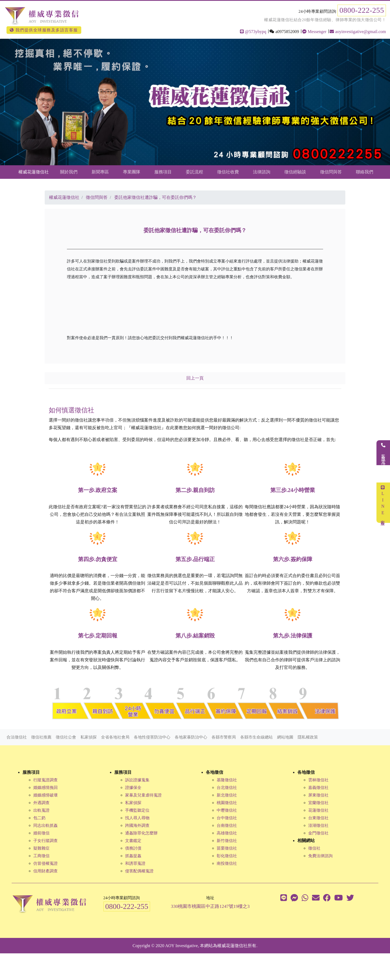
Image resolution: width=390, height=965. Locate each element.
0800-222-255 (361, 10)
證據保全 (133, 787)
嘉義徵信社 (318, 787)
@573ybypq (253, 31)
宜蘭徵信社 (318, 803)
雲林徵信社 (318, 780)
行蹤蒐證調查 (45, 780)
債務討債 (133, 848)
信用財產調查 (45, 871)
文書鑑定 (133, 840)
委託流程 (194, 172)
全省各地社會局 (115, 737)
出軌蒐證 (41, 810)
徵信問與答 (331, 172)
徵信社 (314, 848)
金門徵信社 (318, 833)
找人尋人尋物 (137, 818)
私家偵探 (88, 737)
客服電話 (383, 452)
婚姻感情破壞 (45, 795)
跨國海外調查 (137, 825)
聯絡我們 (364, 172)
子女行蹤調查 (45, 840)
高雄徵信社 (227, 833)
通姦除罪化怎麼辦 (141, 833)
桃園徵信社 (227, 803)
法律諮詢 (261, 172)
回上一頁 (195, 378)
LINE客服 (383, 502)
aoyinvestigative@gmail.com (358, 31)
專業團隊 (131, 172)
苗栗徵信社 (227, 848)
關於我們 (68, 172)
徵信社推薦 (41, 737)
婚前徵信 (41, 833)
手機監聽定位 (137, 810)
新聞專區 (100, 172)
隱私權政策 (308, 737)
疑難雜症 (41, 848)
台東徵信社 (318, 818)
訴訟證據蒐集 (137, 780)
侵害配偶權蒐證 (139, 871)
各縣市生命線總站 (256, 737)
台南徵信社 (227, 825)
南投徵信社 (227, 863)
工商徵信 (41, 856)
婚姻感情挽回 (45, 787)
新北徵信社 (227, 795)
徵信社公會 (66, 737)
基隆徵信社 (227, 780)
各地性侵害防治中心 (152, 737)
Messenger (314, 31)
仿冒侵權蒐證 (45, 863)
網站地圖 (285, 737)
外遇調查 (41, 803)
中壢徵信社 (227, 810)
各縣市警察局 (224, 737)
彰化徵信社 (227, 856)
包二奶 (39, 818)
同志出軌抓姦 (45, 825)
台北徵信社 (227, 787)
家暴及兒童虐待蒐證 (143, 795)
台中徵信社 (227, 818)
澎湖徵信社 (318, 825)
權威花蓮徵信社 (33, 172)
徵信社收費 (228, 172)
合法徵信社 (16, 737)
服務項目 (163, 172)
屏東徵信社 (318, 795)
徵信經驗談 (295, 172)
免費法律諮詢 (320, 856)
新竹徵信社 (227, 840)
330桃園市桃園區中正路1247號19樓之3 (210, 906)
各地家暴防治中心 (191, 737)
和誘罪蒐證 (135, 863)
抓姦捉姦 (133, 856)
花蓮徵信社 (318, 810)
